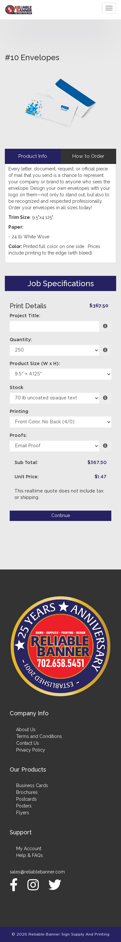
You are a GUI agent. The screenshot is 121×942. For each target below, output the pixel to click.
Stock (16, 387)
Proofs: (18, 435)
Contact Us (27, 743)
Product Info (32, 156)
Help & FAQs (29, 855)
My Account (28, 848)
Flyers (22, 812)
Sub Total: (26, 462)
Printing (19, 411)
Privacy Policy (30, 750)
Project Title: (25, 316)
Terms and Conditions (39, 736)
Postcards (26, 799)
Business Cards (32, 785)
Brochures (27, 792)
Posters (24, 805)
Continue (60, 515)
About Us (25, 729)
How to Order (88, 156)
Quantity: (21, 340)
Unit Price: (27, 477)
